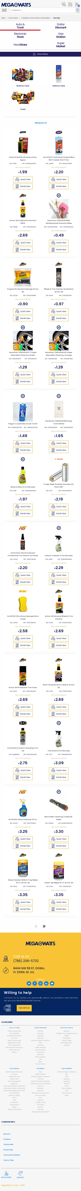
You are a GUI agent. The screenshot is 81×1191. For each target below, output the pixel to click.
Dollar (40, 1028)
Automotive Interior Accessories (14, 1088)
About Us (6, 1134)
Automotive (40, 1052)
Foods (67, 1095)
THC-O (14, 1098)
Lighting (40, 1036)
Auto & (14, 1028)
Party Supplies (40, 1057)
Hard (40, 1068)
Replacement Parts (14, 1043)
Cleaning (40, 1033)
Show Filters (40, 54)
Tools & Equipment (14, 1045)
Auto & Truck (13, 18)
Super (66, 1068)
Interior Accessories (14, 1031)
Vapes (14, 1107)
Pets (40, 1059)
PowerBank (66, 1038)
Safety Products (40, 1047)
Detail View (22, 186)
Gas (14, 1068)
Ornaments (14, 1102)
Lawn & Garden (40, 1050)
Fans (40, 1098)
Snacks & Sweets (14, 1095)
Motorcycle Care (14, 1050)
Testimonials (8, 1144)
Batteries (67, 1031)
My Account (6, 1174)
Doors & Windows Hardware (40, 1081)
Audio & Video (66, 1040)
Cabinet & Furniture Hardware (40, 1084)
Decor (40, 1062)
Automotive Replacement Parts (14, 1091)
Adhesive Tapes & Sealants (40, 1040)
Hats (66, 1074)
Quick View (22, 179)
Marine (14, 1052)
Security (40, 1086)
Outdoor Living (40, 1102)
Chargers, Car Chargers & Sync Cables (66, 1034)
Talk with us (24, 1008)
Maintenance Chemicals (14, 1047)
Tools (40, 1043)
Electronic (40, 1038)
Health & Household (14, 1109)
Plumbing (40, 1105)
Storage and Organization (40, 1112)
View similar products (23, 167)
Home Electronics (66, 1043)
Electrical (40, 1091)
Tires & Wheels (14, 1033)
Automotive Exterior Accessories (14, 1086)
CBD (14, 1100)
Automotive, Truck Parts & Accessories (35, 18)
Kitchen (40, 1031)
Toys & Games (40, 1064)
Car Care (14, 1038)
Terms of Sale (8, 1160)
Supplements (14, 1105)
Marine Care (14, 1079)
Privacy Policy (8, 1150)
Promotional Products (14, 1036)
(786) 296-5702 (26, 961)
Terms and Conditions (11, 1155)
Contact (20, 1175)
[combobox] (16, 10)
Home (3, 18)
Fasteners (40, 1055)
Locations (7, 1139)
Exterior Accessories (14, 1040)
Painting (40, 1045)
